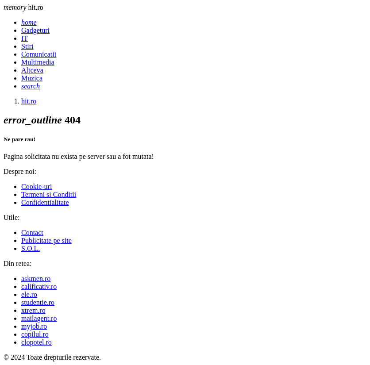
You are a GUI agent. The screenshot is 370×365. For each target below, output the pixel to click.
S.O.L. (30, 248)
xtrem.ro (33, 310)
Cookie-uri (36, 186)
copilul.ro (35, 334)
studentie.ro (37, 302)
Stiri (27, 46)
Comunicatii (38, 54)
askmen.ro (35, 278)
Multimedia (37, 62)
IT (24, 38)
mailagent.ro (39, 318)
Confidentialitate (45, 202)
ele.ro (29, 294)
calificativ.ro (39, 286)
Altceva (32, 70)
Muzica (31, 78)
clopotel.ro (36, 342)
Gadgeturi (35, 30)
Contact (32, 232)
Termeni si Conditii (48, 194)
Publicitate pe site (46, 240)
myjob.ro (34, 326)
